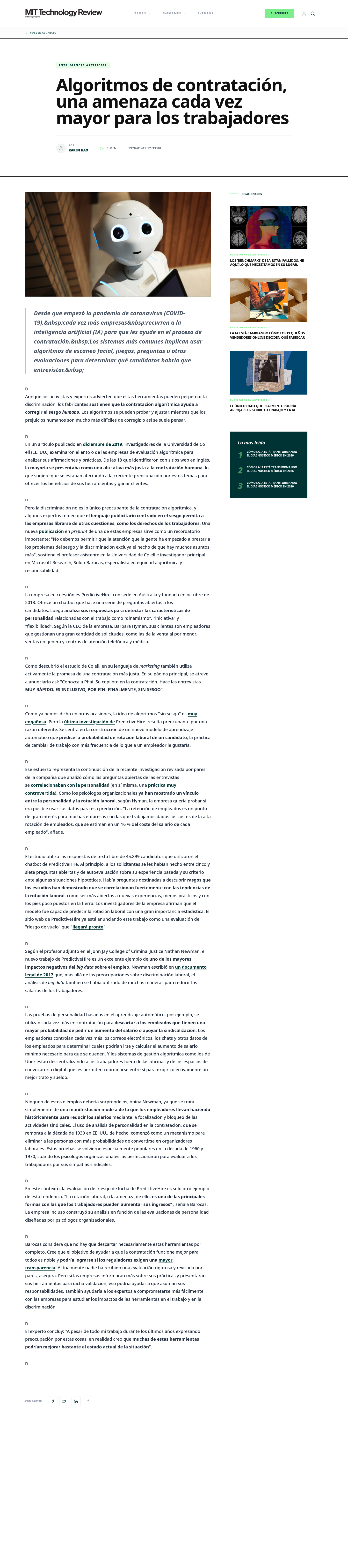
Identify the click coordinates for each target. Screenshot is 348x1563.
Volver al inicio (41, 32)
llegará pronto (87, 927)
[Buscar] (312, 13)
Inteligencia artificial (83, 65)
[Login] (304, 13)
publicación (51, 531)
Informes (174, 13)
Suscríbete (279, 13)
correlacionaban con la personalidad (70, 785)
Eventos (206, 13)
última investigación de (89, 722)
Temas (143, 13)
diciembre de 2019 (102, 444)
